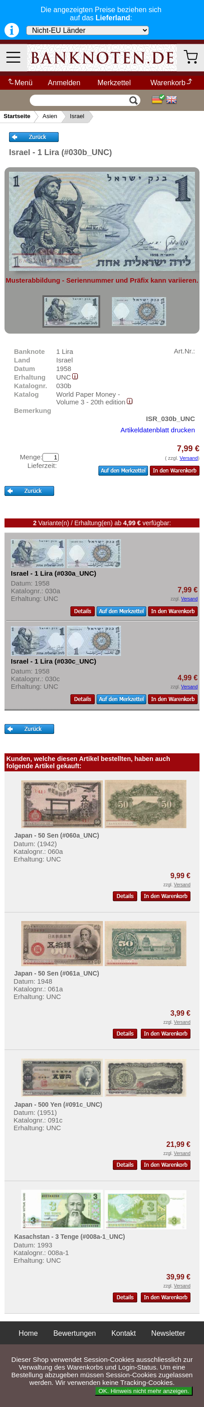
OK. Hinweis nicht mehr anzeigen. (143, 1391)
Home (28, 1333)
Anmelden (64, 83)
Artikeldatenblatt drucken (158, 430)
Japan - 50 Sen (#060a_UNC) (56, 835)
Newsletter (168, 1333)
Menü (19, 83)
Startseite (17, 116)
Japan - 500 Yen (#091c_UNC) (58, 1104)
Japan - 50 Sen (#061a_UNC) (56, 973)
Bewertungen (74, 1333)
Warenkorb (171, 83)
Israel (77, 116)
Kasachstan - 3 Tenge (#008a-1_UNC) (69, 1236)
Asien (49, 116)
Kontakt (123, 1333)
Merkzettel (114, 83)
